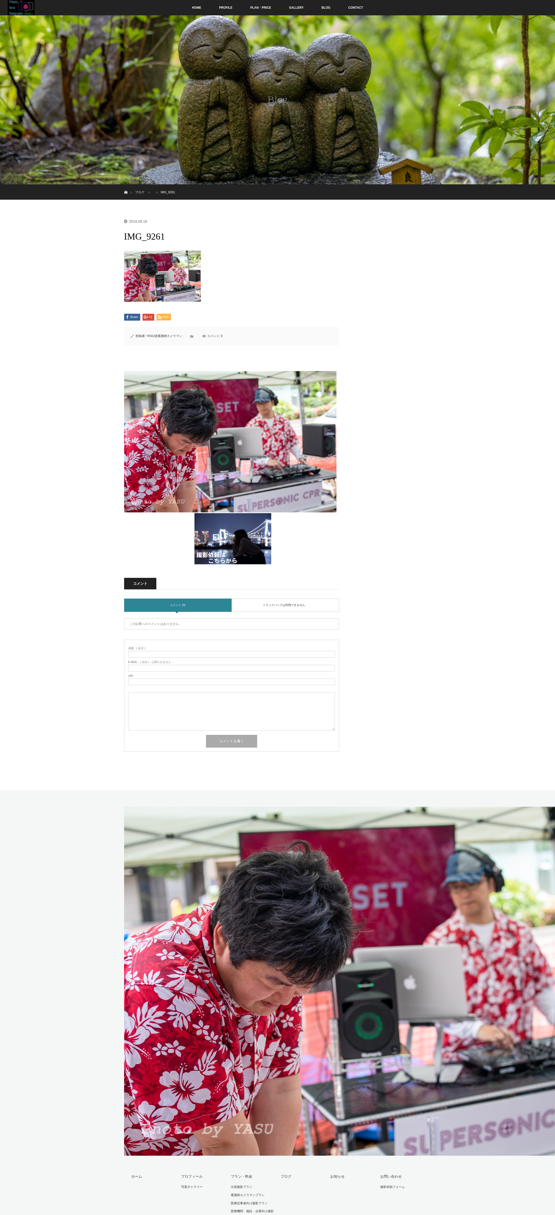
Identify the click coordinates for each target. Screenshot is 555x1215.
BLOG (325, 7)
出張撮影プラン (241, 1187)
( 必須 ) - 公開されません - (150, 662)
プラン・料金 (241, 1176)
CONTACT (355, 7)
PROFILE (225, 7)
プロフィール (192, 1176)
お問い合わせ (391, 1176)
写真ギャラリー (192, 1187)
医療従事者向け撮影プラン (249, 1203)
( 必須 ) (136, 648)
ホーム (136, 1176)
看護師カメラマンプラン (248, 1195)
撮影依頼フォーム (392, 1187)
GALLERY (296, 7)
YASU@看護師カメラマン (164, 336)
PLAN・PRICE (260, 7)
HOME (196, 7)
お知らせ (337, 1176)
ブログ (286, 1176)
